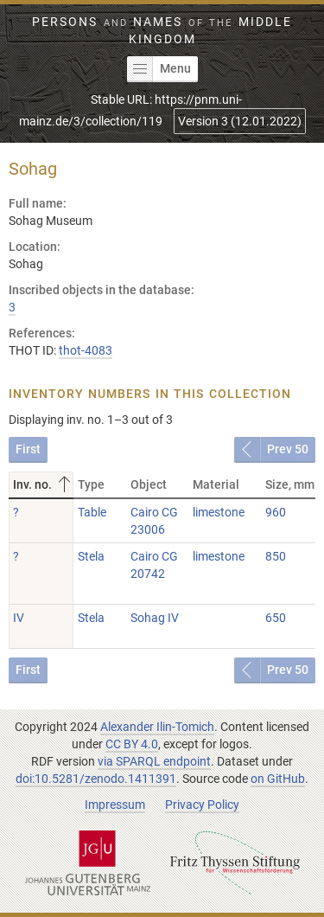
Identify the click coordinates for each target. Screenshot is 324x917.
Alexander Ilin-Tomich (157, 727)
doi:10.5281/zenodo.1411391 (96, 779)
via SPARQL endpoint (154, 761)
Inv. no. (43, 484)
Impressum (115, 804)
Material (216, 484)
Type (91, 484)
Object (148, 484)
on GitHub (278, 779)
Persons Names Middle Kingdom (161, 30)
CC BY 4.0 (131, 744)
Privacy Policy (202, 804)
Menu (159, 69)
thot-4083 (85, 350)
